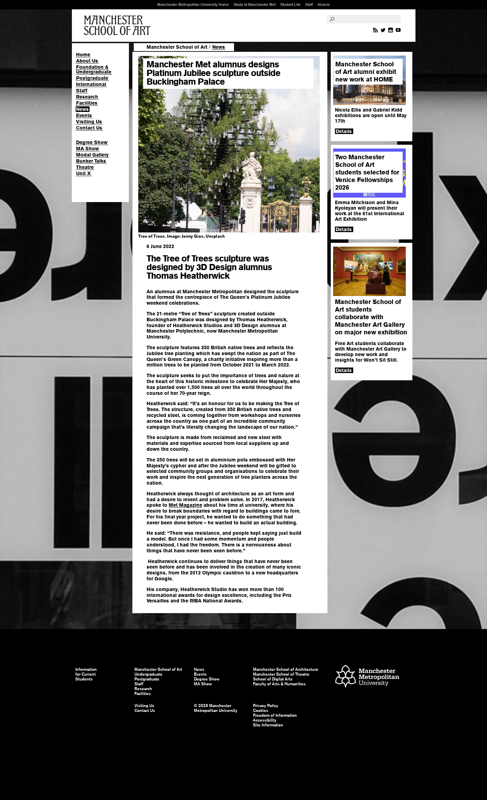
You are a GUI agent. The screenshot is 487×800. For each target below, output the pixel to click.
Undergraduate (148, 674)
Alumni (324, 4)
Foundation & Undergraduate (93, 69)
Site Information (268, 725)
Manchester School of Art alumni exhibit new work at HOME (365, 71)
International (91, 84)
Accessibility (265, 720)
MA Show (87, 148)
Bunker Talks (91, 161)
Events (84, 115)
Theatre (85, 167)
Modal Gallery (92, 155)
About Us (87, 61)
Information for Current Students (86, 674)
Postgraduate (92, 78)
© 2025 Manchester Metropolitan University (215, 708)
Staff (309, 4)
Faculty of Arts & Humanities (279, 684)
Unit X (83, 173)
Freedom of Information (275, 715)
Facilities (86, 103)
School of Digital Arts (272, 679)
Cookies (260, 710)
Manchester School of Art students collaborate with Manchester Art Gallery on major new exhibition (371, 317)
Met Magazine (185, 505)
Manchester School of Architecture (285, 669)
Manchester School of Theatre (281, 674)
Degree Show (91, 142)
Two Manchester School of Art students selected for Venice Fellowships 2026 (367, 172)
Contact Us (89, 128)
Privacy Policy (265, 705)
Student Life (290, 4)
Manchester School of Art (118, 25)
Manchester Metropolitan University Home (193, 4)
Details (344, 131)
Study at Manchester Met (254, 4)
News (82, 109)
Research (87, 96)
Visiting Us (89, 121)
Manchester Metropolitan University (367, 677)
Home (83, 54)
